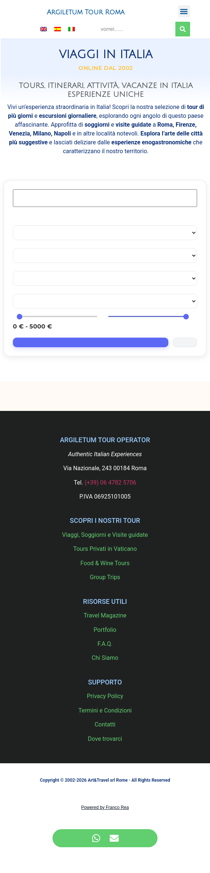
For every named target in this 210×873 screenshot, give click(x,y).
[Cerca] (182, 29)
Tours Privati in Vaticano (105, 548)
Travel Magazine (105, 615)
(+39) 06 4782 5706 (110, 482)
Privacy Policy (105, 696)
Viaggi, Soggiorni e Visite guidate (105, 534)
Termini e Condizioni (105, 710)
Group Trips (105, 577)
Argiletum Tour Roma (86, 12)
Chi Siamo (105, 657)
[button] (184, 11)
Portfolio (105, 629)
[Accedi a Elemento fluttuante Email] (114, 838)
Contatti (105, 724)
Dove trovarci (105, 738)
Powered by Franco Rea (105, 807)
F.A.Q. (104, 643)
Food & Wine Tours (104, 563)
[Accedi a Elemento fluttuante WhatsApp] (96, 838)
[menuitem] (43, 29)
